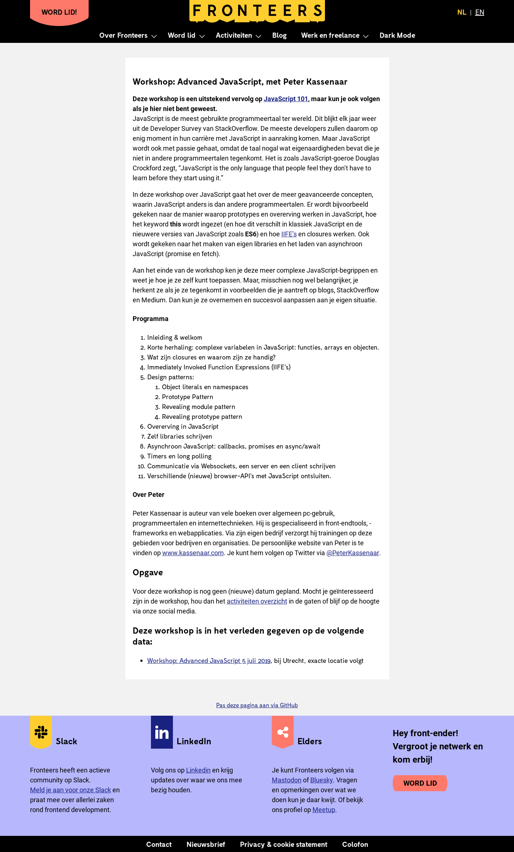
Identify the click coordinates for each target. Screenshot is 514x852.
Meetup (324, 810)
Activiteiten (234, 34)
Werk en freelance (330, 34)
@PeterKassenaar (352, 553)
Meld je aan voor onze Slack (70, 790)
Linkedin (198, 770)
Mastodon (287, 780)
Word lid (182, 34)
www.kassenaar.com (193, 553)
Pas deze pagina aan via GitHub (257, 704)
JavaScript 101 (286, 99)
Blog (279, 34)
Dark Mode (397, 34)
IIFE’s (289, 234)
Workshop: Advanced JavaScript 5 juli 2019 (208, 660)
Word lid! (59, 11)
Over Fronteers (123, 34)
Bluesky (321, 780)
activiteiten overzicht (257, 601)
